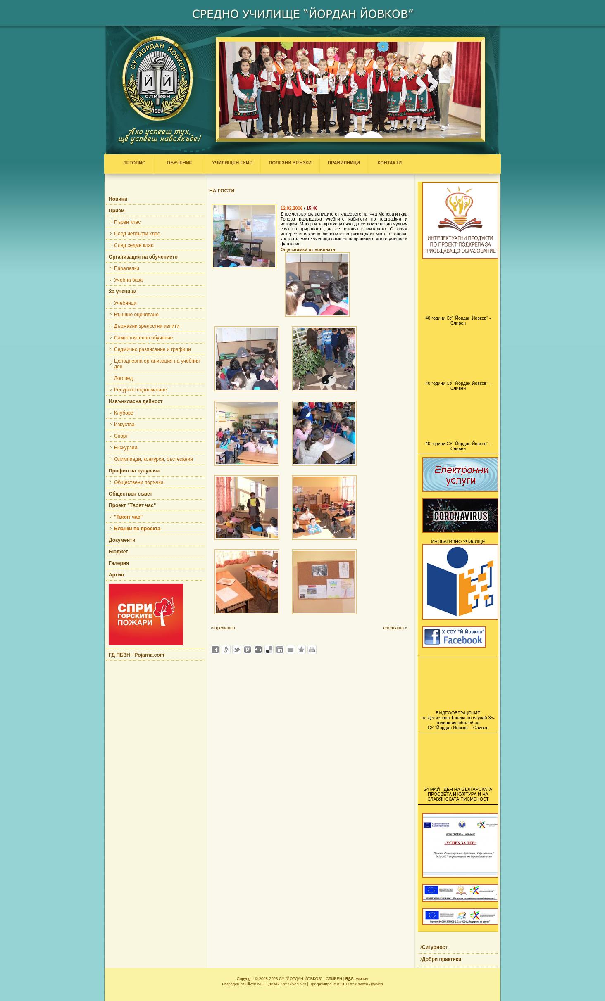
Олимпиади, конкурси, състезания (153, 459)
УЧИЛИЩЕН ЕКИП (232, 162)
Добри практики (441, 959)
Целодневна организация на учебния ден (157, 364)
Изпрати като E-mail (290, 649)
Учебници (125, 303)
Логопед (123, 378)
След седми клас (133, 245)
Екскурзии (125, 448)
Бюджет (118, 552)
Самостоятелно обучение (143, 338)
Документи (122, 540)
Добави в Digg (258, 649)
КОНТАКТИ (387, 162)
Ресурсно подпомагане (140, 390)
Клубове (123, 413)
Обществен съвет (130, 494)
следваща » (395, 627)
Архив (116, 575)
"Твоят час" (128, 517)
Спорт (121, 436)
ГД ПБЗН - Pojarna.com (136, 655)
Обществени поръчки (138, 482)
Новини (118, 199)
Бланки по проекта (137, 528)
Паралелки (126, 268)
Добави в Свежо (226, 649)
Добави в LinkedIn (279, 649)
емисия (356, 978)
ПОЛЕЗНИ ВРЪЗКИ (290, 162)
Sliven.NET (255, 984)
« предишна (223, 627)
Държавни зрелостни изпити (146, 326)
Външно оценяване (136, 315)
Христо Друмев (369, 984)
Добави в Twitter (236, 649)
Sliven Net (297, 984)
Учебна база (128, 280)
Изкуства (124, 424)
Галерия (119, 563)
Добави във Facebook (215, 649)
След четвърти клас (137, 234)
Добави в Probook (247, 649)
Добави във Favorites (301, 649)
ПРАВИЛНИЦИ (344, 162)
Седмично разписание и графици (152, 349)
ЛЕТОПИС (136, 162)
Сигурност (435, 947)
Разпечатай (312, 649)
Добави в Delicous (269, 649)
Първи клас (127, 222)
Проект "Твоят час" (132, 505)
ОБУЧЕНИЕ (179, 162)
